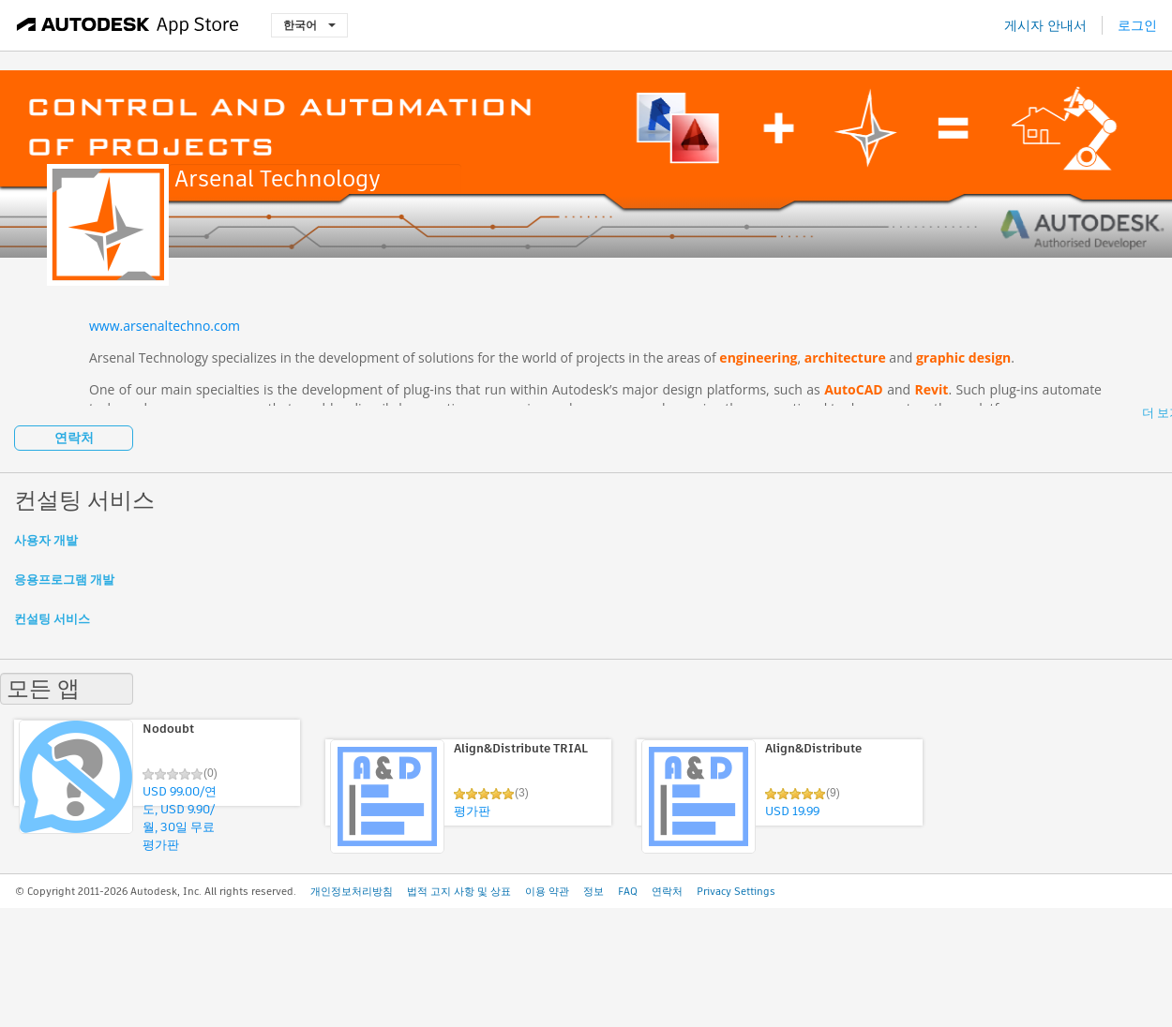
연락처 (74, 437)
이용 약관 (547, 891)
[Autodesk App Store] (128, 25)
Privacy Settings (736, 891)
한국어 (309, 25)
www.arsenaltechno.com (164, 326)
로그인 (1137, 25)
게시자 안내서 (1045, 25)
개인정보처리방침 (351, 891)
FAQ (628, 891)
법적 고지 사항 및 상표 (459, 891)
